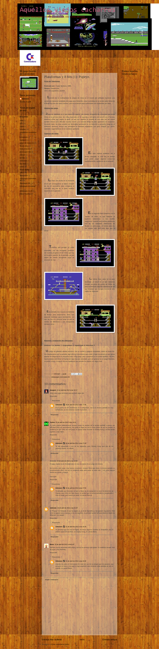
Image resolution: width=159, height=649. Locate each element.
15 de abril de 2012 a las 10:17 (67, 390)
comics (22, 126)
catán (21, 120)
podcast (22, 155)
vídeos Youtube (25, 194)
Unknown (58, 405)
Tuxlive (52, 422)
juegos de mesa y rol (27, 143)
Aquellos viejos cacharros (67, 10)
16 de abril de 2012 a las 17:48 (76, 405)
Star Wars (23, 164)
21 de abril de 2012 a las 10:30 (76, 561)
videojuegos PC (25, 183)
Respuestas (56, 400)
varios (22, 172)
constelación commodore (28, 132)
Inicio (82, 639)
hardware (23, 140)
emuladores (24, 137)
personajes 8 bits (25, 152)
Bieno (52, 544)
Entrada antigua (109, 639)
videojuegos (24, 175)
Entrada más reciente (52, 639)
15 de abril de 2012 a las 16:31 (65, 422)
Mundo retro (24, 146)
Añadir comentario (51, 580)
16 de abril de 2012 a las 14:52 (67, 461)
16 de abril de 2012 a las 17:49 (76, 443)
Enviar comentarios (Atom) (60, 644)
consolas (23, 129)
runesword (23, 161)
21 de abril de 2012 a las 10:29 (76, 527)
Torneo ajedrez (25, 169)
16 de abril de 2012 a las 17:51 (76, 488)
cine (21, 123)
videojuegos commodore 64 (60, 377)
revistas (22, 158)
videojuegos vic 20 (26, 191)
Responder (53, 396)
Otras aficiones (25, 149)
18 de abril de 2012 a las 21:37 (67, 508)
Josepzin (53, 390)
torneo (22, 167)
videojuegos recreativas (27, 186)
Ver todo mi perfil (25, 102)
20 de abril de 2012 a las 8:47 (64, 544)
